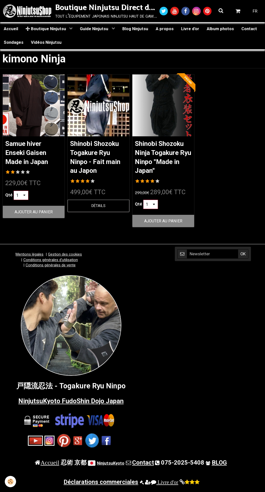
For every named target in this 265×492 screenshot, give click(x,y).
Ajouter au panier (33, 213)
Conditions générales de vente (51, 267)
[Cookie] (10, 481)
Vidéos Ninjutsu (46, 43)
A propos (165, 29)
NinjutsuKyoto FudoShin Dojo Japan (71, 403)
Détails (98, 208)
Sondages (13, 43)
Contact (249, 29)
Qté (9, 196)
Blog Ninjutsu (135, 29)
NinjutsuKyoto (110, 465)
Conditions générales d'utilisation (50, 262)
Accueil (11, 29)
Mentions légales (29, 257)
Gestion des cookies (65, 257)
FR (255, 11)
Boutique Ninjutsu (46, 29)
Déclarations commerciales (101, 484)
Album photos (220, 29)
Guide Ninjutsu (94, 29)
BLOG (219, 464)
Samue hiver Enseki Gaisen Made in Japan (29, 153)
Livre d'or (190, 29)
